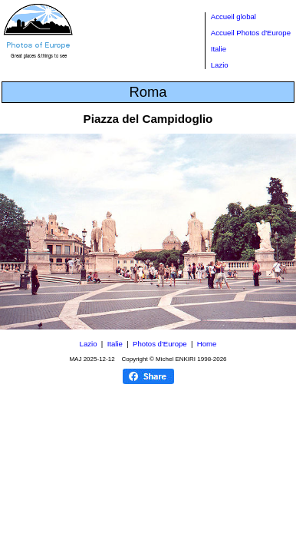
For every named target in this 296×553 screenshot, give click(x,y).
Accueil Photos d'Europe (251, 32)
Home (207, 343)
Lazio (220, 65)
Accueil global (233, 16)
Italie (218, 49)
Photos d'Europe (160, 343)
